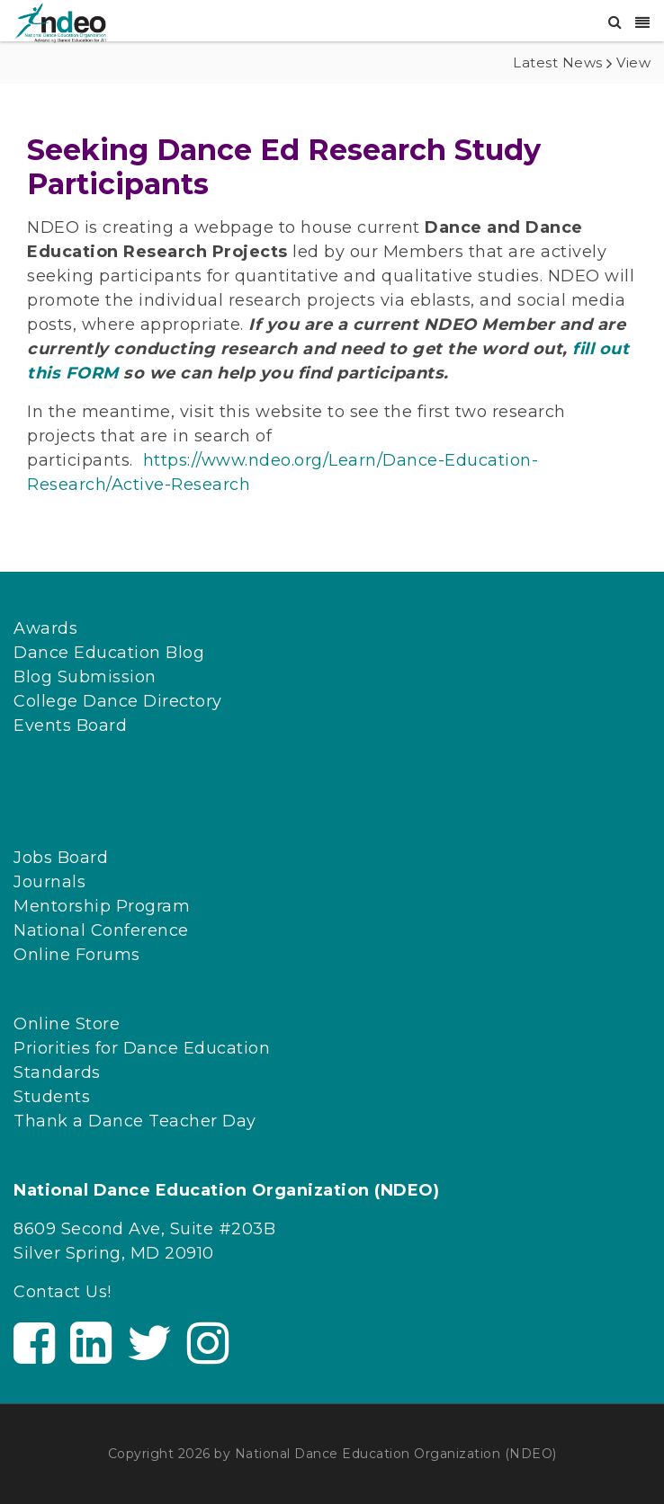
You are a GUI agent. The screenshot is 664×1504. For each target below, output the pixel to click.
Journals (49, 882)
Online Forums (76, 955)
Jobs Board (60, 858)
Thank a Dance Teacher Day (134, 1121)
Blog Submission (85, 677)
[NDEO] (59, 21)
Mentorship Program (101, 906)
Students (51, 1097)
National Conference (101, 930)
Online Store (66, 1024)
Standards (57, 1072)
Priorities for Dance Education (141, 1048)
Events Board (70, 725)
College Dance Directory (117, 701)
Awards (45, 628)
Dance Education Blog (108, 653)
